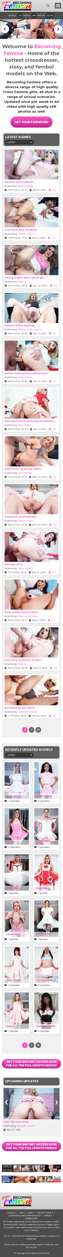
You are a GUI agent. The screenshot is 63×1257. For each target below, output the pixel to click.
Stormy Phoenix (28, 616)
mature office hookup (19, 325)
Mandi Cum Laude (29, 329)
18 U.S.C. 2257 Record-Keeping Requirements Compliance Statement (31, 1237)
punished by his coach (20, 707)
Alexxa (22, 664)
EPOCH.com (31, 1247)
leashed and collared (19, 182)
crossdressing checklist (21, 229)
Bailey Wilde (25, 186)
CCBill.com (49, 1244)
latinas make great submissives (26, 373)
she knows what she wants (23, 468)
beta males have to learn (21, 612)
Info (22, 1212)
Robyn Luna (25, 520)
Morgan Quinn (26, 1126)
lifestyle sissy (14, 564)
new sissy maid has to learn (23, 659)
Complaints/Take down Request (24, 1215)
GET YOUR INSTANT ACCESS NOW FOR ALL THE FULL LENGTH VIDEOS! (31, 1063)
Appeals (48, 1215)
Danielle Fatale (27, 712)
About (31, 1212)
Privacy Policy (45, 1212)
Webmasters (31, 1218)
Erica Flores (25, 377)
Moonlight (24, 425)
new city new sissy (16, 1121)
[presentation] (6, 1102)
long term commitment (20, 516)
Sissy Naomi (25, 568)
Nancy (22, 281)
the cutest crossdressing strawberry (29, 421)
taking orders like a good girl (24, 277)
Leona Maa (25, 473)
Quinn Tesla (25, 234)
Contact (11, 1212)
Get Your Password (31, 122)
